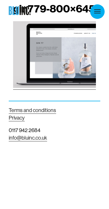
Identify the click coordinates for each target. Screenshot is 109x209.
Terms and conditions (32, 110)
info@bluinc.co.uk (28, 137)
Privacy (17, 117)
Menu (97, 11)
